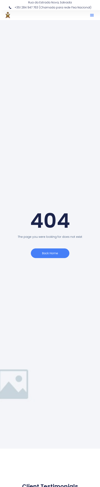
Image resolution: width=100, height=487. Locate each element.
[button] (92, 15)
